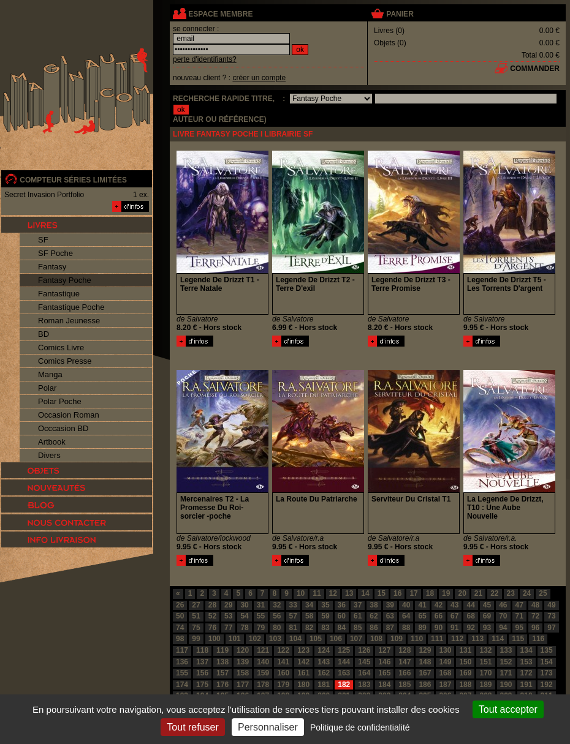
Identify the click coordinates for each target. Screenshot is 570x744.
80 (277, 627)
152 (506, 662)
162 (323, 673)
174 (182, 684)
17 (413, 593)
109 (396, 638)
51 (196, 616)
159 (263, 673)
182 (344, 684)
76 (212, 627)
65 (422, 616)
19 (446, 593)
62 (374, 616)
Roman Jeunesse (69, 320)
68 (470, 616)
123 (303, 650)
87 (390, 627)
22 (494, 593)
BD (43, 334)
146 (384, 662)
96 (535, 627)
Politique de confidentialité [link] (360, 727)
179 (283, 684)
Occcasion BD (63, 428)
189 (485, 684)
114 (498, 638)
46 (503, 605)
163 (344, 673)
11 (317, 593)
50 (180, 616)
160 (283, 673)
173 (547, 673)
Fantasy (52, 266)
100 (214, 638)
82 (309, 627)
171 (506, 673)
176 (222, 684)
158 (243, 673)
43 (454, 605)
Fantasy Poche (64, 280)
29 (228, 605)
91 (454, 627)
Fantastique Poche (71, 307)
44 (470, 605)
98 (180, 638)
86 (374, 627)
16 (397, 593)
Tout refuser (192, 727)
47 (519, 605)
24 (527, 593)
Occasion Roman (68, 414)
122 (283, 650)
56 (277, 616)
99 (196, 638)
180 (303, 684)
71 (519, 616)
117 (182, 650)
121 (263, 650)
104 (295, 638)
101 (235, 638)
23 (511, 593)
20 (462, 593)
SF (43, 239)
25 (543, 593)
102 (255, 638)
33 (293, 605)
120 (243, 650)
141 (283, 662)
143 (323, 662)
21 (478, 593)
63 (390, 616)
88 (406, 627)
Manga (50, 374)
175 (202, 684)
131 (465, 650)
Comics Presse (64, 361)
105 (316, 638)
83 (325, 627)
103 (275, 638)
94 (503, 627)
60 (342, 616)
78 (244, 627)
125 (344, 650)
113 (477, 638)
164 (364, 673)
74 (180, 627)
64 (406, 616)
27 (196, 605)
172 (526, 673)
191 (526, 684)
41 (422, 605)
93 (487, 627)
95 (519, 627)
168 (445, 673)
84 (342, 627)
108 (376, 638)
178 (263, 684)
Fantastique (59, 293)
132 (485, 650)
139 (243, 662)
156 (202, 673)
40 (406, 605)
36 (342, 605)
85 (358, 627)
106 (336, 638)
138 (222, 662)
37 (358, 605)
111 (437, 638)
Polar (47, 388)
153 (526, 662)
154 (547, 662)
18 (430, 593)
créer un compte (259, 77)
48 (535, 605)
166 (404, 673)
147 (404, 662)
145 (364, 662)
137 (202, 662)
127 (384, 650)
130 (445, 650)
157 (222, 673)
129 (425, 650)
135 (547, 650)
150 (465, 662)
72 (535, 616)
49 (551, 605)
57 (293, 616)
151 (485, 662)
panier (399, 14)
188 (465, 684)
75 (196, 627)
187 (445, 684)
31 (261, 605)
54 (244, 616)
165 (384, 673)
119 (222, 650)
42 (439, 605)
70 (503, 616)
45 (487, 605)
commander (535, 68)
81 (293, 627)
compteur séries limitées (73, 180)
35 (325, 605)
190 (506, 684)
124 (323, 650)
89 (422, 627)
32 (277, 605)
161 (303, 673)
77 (228, 627)
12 (333, 593)
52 (212, 616)
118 (202, 650)
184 (384, 684)
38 (374, 605)
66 (439, 616)
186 (425, 684)
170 (485, 673)
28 (212, 605)
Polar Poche (60, 401)
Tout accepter (508, 709)
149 (445, 662)
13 (349, 593)
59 (325, 616)
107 (356, 638)
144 (344, 662)
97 (551, 627)
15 (382, 593)
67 (454, 616)
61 (358, 616)
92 (470, 627)
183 (364, 684)
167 (425, 673)
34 (309, 605)
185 (404, 684)
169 (465, 673)
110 (417, 638)
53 (228, 616)
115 (518, 638)
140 (263, 662)
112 (457, 638)
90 (439, 627)
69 (487, 616)
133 (506, 650)
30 (244, 605)
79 (261, 627)
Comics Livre (61, 347)
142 (303, 662)
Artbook (52, 441)
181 (323, 684)
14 (365, 593)
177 (243, 684)
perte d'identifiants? (205, 59)
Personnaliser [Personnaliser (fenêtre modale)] (268, 727)
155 (182, 673)
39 (390, 605)
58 (309, 616)
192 (547, 684)
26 (180, 605)
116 (538, 638)
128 (404, 650)
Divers (49, 455)
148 (425, 662)
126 (364, 650)
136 (182, 662)
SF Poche (55, 253)
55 (261, 616)
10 (301, 593)
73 (551, 616)
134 (526, 650)
